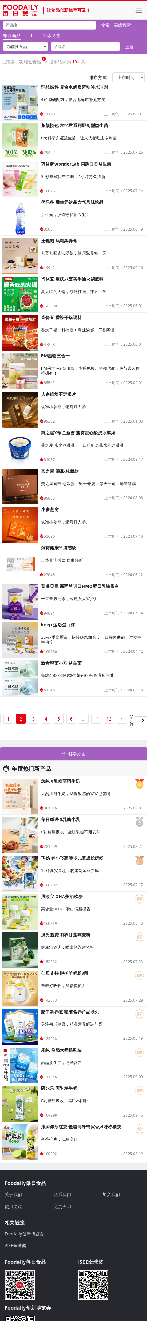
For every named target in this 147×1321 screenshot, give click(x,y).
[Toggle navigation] (139, 10)
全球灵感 (51, 35)
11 (96, 719)
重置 (129, 47)
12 (109, 719)
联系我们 (62, 1194)
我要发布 (73, 754)
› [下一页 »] (121, 719)
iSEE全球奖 (15, 1245)
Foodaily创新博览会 (24, 1234)
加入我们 (111, 1194)
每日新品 (12, 35)
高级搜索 (122, 25)
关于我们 (13, 1194)
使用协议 (13, 1206)
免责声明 (62, 1206)
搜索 (105, 25)
